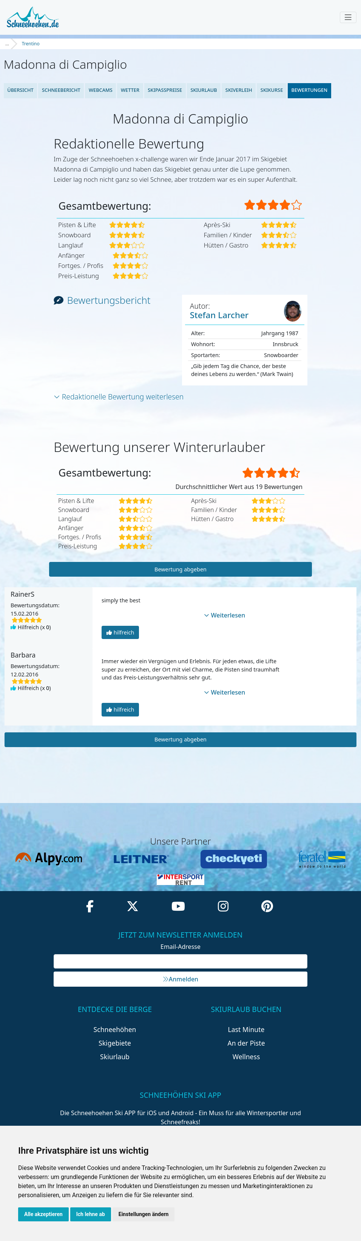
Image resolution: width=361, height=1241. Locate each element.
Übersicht (20, 90)
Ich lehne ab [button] (90, 1214)
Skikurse (272, 90)
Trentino (31, 43)
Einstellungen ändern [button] (144, 1214)
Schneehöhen (115, 1029)
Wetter (130, 90)
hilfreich (120, 632)
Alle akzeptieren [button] (43, 1214)
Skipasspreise (165, 90)
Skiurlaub (203, 90)
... (7, 43)
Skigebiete (115, 1043)
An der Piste (246, 1043)
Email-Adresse (180, 946)
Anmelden (180, 979)
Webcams (101, 90)
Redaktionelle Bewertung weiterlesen (119, 396)
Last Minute (246, 1029)
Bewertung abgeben (180, 569)
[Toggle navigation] (348, 17)
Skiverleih (238, 90)
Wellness (246, 1056)
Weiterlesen (224, 615)
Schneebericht (61, 90)
